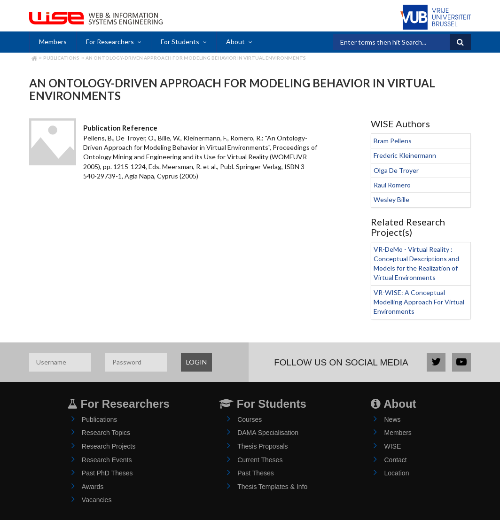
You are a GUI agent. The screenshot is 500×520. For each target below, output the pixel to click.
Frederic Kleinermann (405, 155)
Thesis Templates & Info (272, 486)
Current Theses (259, 460)
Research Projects (108, 446)
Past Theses (255, 473)
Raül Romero (392, 185)
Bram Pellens (393, 141)
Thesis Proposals (262, 446)
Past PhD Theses (107, 473)
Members (53, 42)
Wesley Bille (391, 199)
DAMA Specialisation (267, 432)
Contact (395, 460)
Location (396, 473)
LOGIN (196, 362)
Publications (61, 58)
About (235, 42)
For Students (180, 42)
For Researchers (110, 42)
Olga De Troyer (396, 170)
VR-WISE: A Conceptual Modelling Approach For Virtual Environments (419, 302)
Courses (249, 419)
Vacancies (97, 500)
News (392, 419)
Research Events (107, 460)
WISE (392, 446)
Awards (92, 486)
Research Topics (106, 432)
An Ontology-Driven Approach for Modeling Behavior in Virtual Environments (196, 58)
